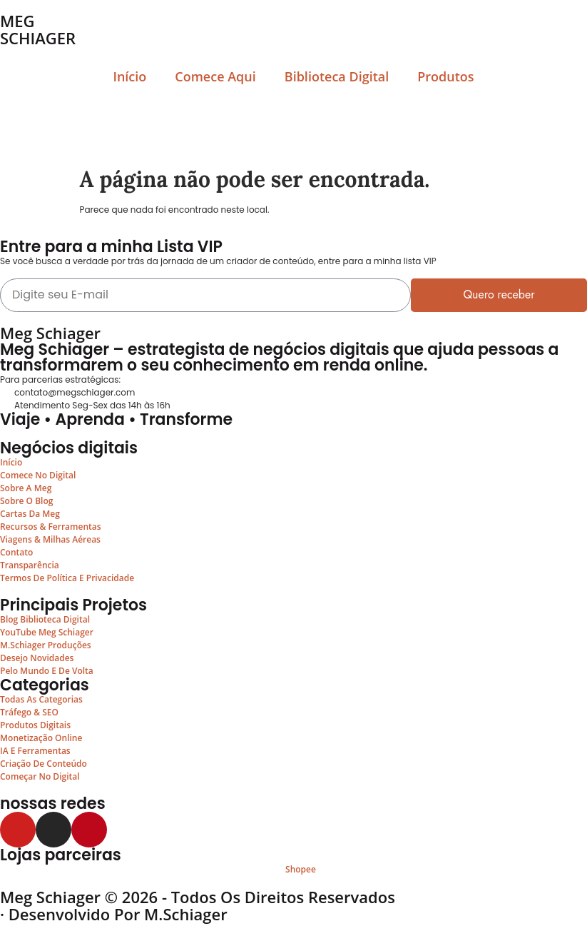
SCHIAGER (38, 38)
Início (129, 76)
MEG (17, 20)
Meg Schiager (50, 332)
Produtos (445, 76)
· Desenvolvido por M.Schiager (114, 914)
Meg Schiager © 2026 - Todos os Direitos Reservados (197, 896)
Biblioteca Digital (337, 76)
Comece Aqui (215, 76)
